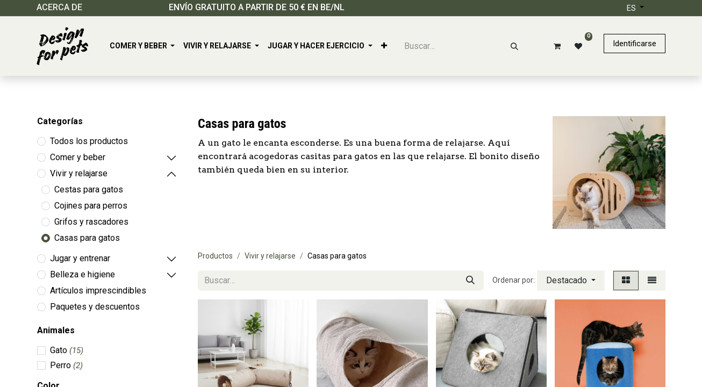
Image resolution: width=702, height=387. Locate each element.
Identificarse (634, 43)
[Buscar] (514, 46)
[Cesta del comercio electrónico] (555, 46)
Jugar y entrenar (80, 258)
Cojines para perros (90, 205)
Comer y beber (77, 157)
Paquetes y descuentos (95, 307)
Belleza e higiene (82, 274)
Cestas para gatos (88, 189)
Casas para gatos (87, 238)
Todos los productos (89, 141)
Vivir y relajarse (79, 173)
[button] (571, 280)
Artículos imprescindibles (98, 290)
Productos (215, 256)
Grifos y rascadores (91, 222)
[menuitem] (142, 46)
